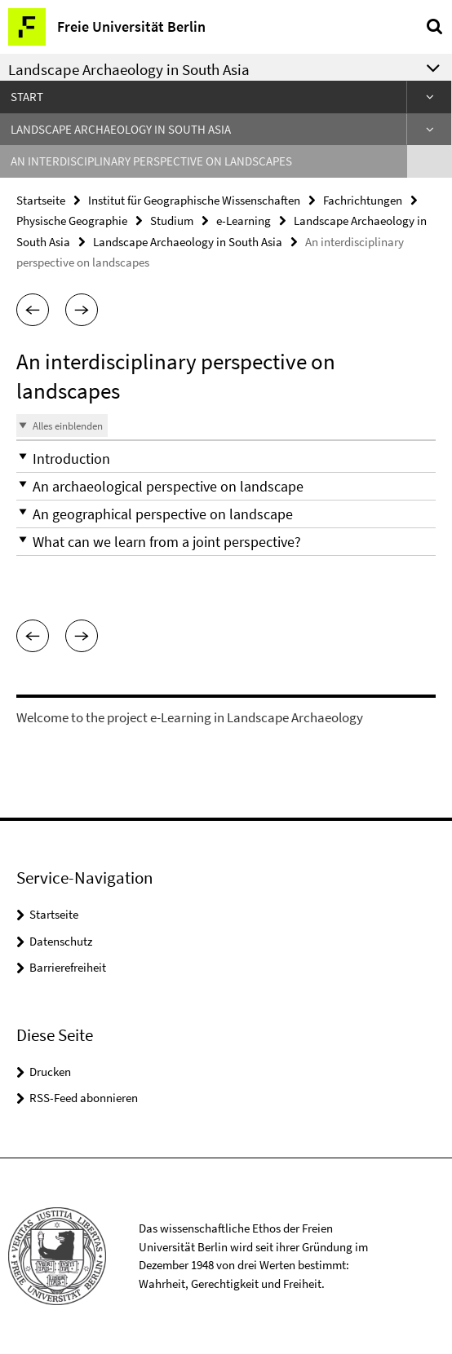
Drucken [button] (50, 1071)
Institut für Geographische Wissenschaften (194, 200)
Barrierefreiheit (67, 967)
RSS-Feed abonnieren (83, 1097)
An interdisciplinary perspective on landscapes (151, 161)
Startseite (40, 200)
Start (27, 96)
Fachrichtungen (362, 200)
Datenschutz (60, 941)
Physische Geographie (71, 220)
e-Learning (243, 220)
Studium (171, 220)
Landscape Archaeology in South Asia (121, 129)
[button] (32, 309)
